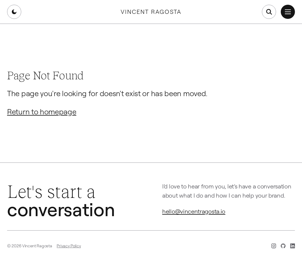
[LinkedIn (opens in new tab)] (292, 246)
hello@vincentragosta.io (193, 211)
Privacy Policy (69, 246)
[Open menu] (288, 12)
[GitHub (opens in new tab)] (283, 246)
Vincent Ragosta (151, 11)
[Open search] (269, 12)
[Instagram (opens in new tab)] (273, 246)
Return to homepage (41, 111)
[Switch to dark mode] (14, 12)
